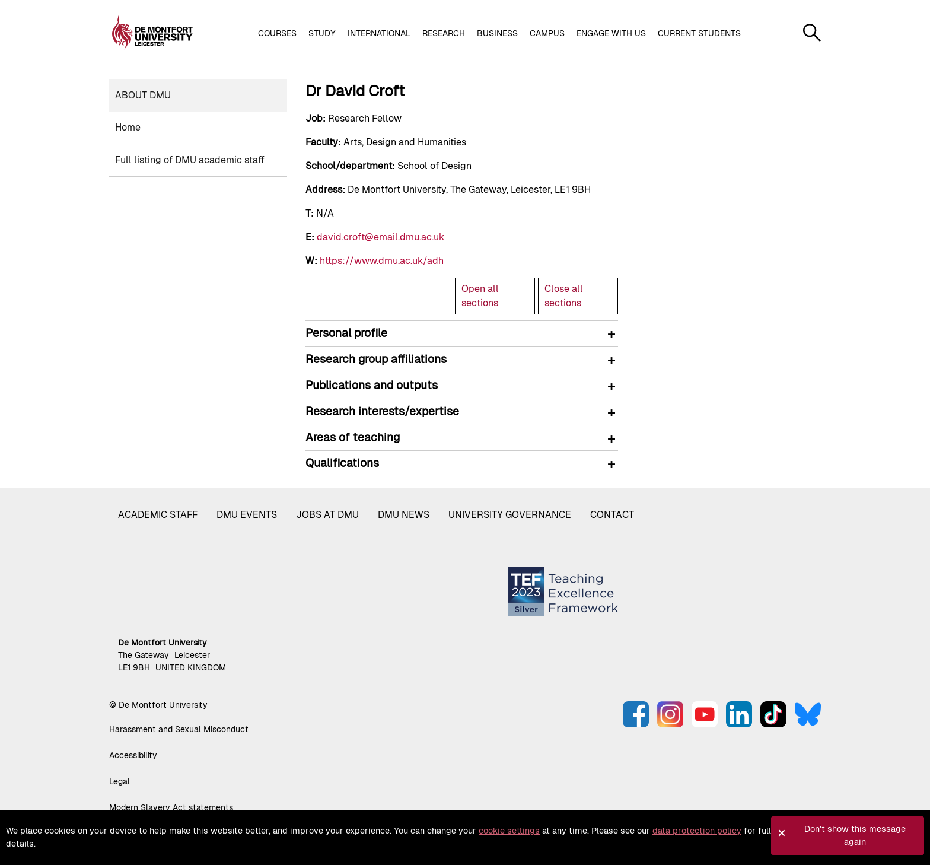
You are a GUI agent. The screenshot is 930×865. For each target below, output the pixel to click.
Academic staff (158, 514)
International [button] (379, 33)
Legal (119, 781)
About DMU (143, 95)
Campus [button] (547, 33)
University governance (509, 514)
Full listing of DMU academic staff (190, 160)
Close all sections (563, 296)
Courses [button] (277, 33)
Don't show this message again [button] (855, 835)
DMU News (403, 514)
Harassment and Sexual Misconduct (179, 729)
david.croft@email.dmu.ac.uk (380, 237)
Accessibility (133, 755)
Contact (612, 514)
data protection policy (696, 830)
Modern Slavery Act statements (171, 807)
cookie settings (509, 830)
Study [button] (322, 33)
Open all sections (480, 296)
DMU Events (246, 514)
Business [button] (497, 33)
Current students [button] (699, 33)
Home (128, 127)
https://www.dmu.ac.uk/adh (382, 260)
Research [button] (443, 33)
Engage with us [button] (611, 33)
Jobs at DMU (327, 514)
